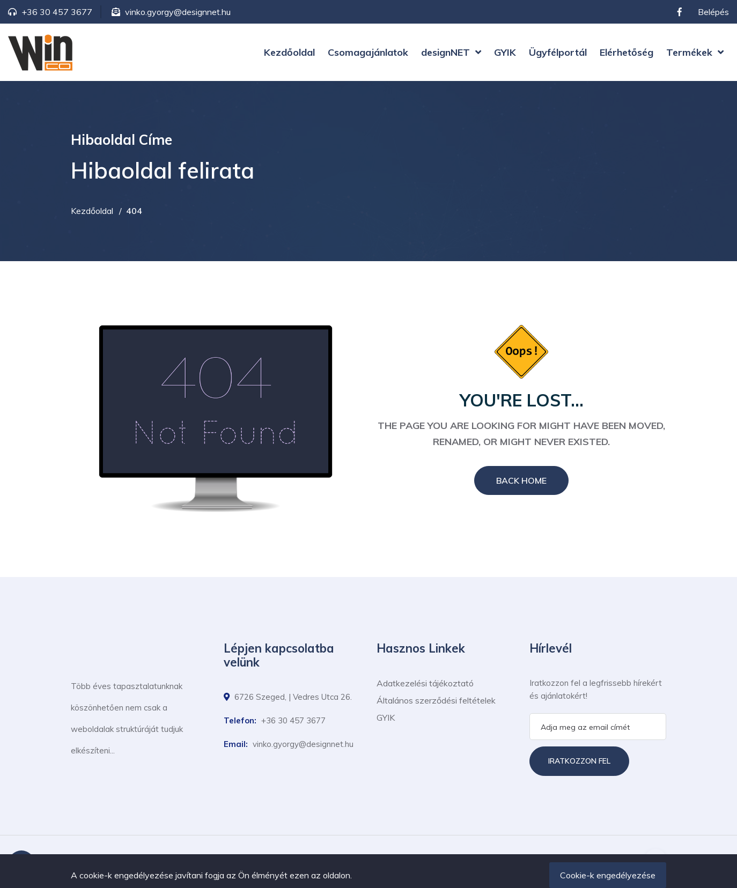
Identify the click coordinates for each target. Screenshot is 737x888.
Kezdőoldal (289, 52)
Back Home (521, 480)
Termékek (689, 52)
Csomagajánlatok (368, 52)
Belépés (713, 11)
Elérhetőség (626, 52)
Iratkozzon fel (579, 761)
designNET (445, 52)
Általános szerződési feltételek (436, 700)
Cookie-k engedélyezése (607, 875)
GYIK (505, 52)
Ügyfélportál (558, 52)
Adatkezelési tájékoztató (425, 683)
